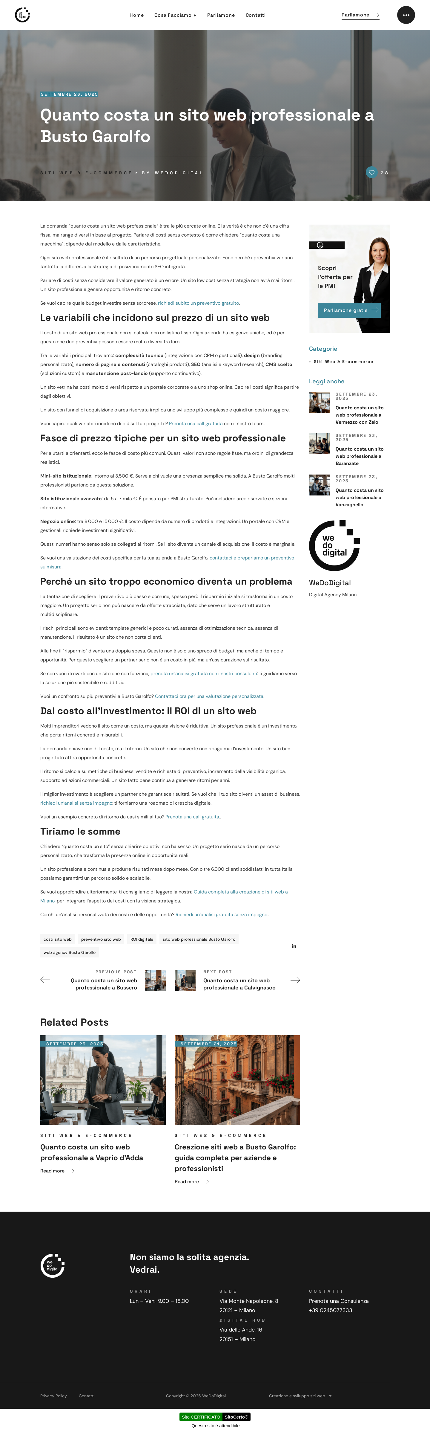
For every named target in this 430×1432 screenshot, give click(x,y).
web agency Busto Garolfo (70, 952)
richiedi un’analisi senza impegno (76, 803)
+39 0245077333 (330, 1310)
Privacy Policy (53, 1396)
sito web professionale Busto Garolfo (199, 939)
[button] (361, 15)
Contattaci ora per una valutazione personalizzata (209, 696)
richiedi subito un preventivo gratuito (198, 303)
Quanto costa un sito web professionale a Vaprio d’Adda (91, 1152)
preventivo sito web (101, 939)
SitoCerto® (236, 1416)
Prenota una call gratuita (196, 423)
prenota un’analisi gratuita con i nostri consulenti (203, 673)
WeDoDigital (179, 173)
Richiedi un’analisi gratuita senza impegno (221, 914)
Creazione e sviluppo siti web (300, 1396)
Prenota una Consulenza (339, 1301)
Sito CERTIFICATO (201, 1416)
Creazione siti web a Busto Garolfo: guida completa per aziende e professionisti (235, 1157)
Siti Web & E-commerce (86, 173)
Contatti (86, 1396)
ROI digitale (141, 939)
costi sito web (58, 939)
